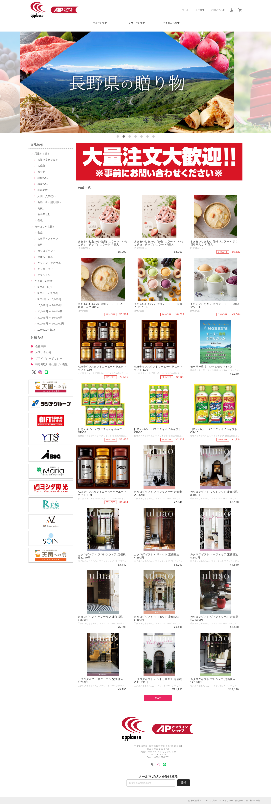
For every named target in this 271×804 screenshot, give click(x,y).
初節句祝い (43, 190)
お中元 (41, 171)
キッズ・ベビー (46, 269)
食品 (40, 232)
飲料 (40, 244)
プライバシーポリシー (48, 358)
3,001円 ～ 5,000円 (48, 293)
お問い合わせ (218, 10)
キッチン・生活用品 (49, 262)
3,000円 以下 (44, 287)
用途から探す (100, 23)
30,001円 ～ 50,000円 (49, 317)
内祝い (41, 208)
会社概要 (200, 10)
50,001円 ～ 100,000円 (50, 323)
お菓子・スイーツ (47, 238)
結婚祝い (42, 178)
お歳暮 (41, 165)
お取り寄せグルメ (47, 159)
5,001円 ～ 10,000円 (49, 299)
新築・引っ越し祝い (49, 202)
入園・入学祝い (46, 196)
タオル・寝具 (45, 256)
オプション (43, 274)
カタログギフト (46, 250)
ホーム (185, 10)
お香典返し (43, 214)
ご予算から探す (171, 23)
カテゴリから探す (135, 23)
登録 (183, 782)
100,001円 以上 (46, 329)
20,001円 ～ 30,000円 (49, 311)
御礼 (40, 220)
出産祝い (42, 183)
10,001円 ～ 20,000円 (49, 305)
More (158, 698)
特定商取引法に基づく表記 (51, 364)
